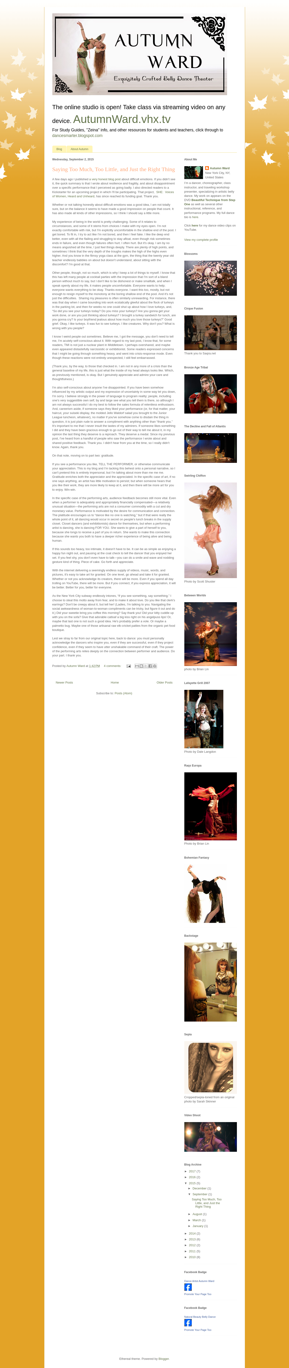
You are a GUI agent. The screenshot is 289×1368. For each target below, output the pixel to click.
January (198, 1226)
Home (115, 682)
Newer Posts (64, 682)
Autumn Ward (220, 168)
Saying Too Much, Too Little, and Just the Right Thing (113, 169)
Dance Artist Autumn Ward (199, 1281)
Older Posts (165, 682)
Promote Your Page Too (197, 1294)
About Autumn (79, 149)
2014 (193, 1233)
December (200, 1188)
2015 (193, 1183)
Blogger (163, 1359)
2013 (193, 1239)
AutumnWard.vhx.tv (122, 119)
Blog (59, 149)
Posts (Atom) (123, 693)
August (198, 1214)
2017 (193, 1171)
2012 (193, 1245)
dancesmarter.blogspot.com (77, 135)
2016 (193, 1177)
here (195, 217)
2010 (193, 1257)
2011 (193, 1251)
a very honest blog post (105, 179)
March (197, 1220)
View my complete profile (201, 239)
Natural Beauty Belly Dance (200, 1316)
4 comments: (113, 666)
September (200, 1194)
